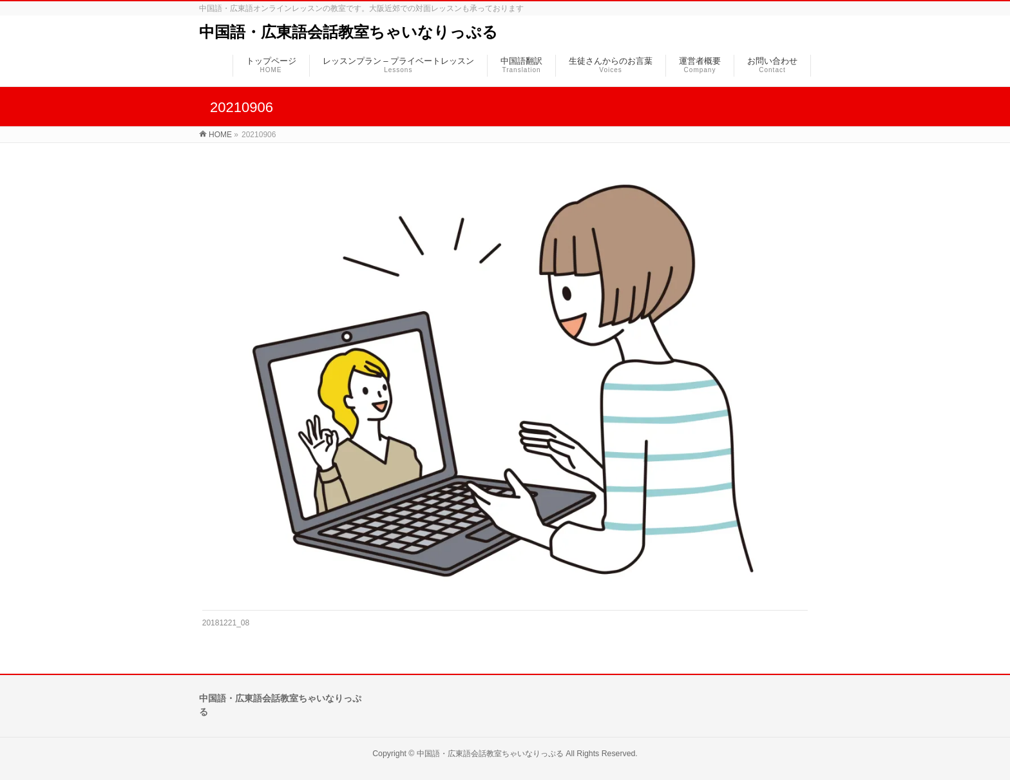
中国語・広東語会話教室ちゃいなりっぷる (348, 32)
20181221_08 (225, 622)
